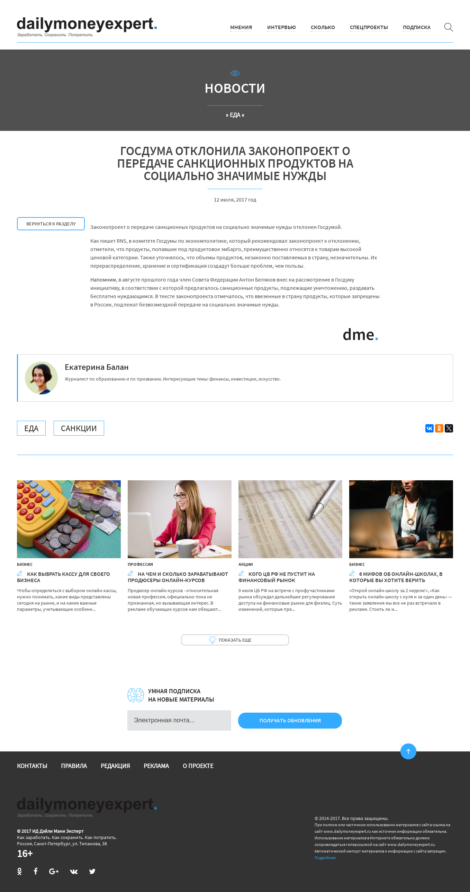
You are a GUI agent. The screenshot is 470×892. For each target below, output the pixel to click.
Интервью (281, 27)
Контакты (32, 766)
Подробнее (325, 857)
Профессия (140, 564)
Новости (235, 88)
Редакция (115, 766)
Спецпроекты (369, 27)
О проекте (198, 766)
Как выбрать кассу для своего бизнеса (63, 576)
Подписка (417, 27)
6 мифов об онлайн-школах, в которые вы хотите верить (396, 576)
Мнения (241, 27)
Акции (245, 564)
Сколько (323, 27)
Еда (31, 428)
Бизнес (25, 564)
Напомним (103, 279)
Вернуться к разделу (50, 224)
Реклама (156, 766)
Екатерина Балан (97, 367)
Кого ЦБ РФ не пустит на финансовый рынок (276, 576)
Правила (74, 766)
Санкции (79, 428)
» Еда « (235, 115)
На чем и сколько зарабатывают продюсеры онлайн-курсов (178, 576)
